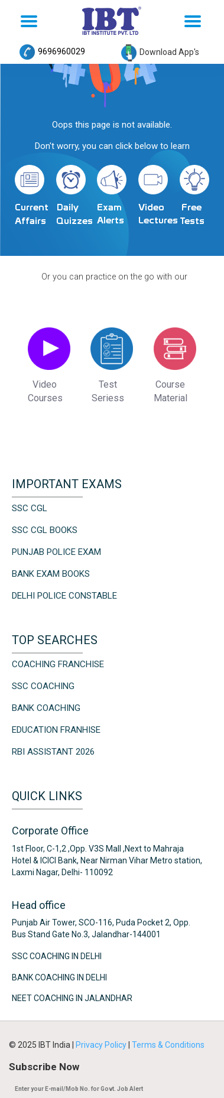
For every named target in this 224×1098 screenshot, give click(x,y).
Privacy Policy (102, 1045)
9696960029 (52, 51)
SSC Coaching (43, 686)
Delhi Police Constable (64, 595)
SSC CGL (29, 508)
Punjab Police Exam (56, 552)
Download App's (160, 52)
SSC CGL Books (44, 530)
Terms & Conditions (168, 1045)
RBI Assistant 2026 (53, 751)
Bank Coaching (46, 708)
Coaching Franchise (58, 664)
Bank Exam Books (51, 574)
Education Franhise (56, 730)
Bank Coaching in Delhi (59, 977)
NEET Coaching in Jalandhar (72, 998)
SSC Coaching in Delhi (57, 956)
